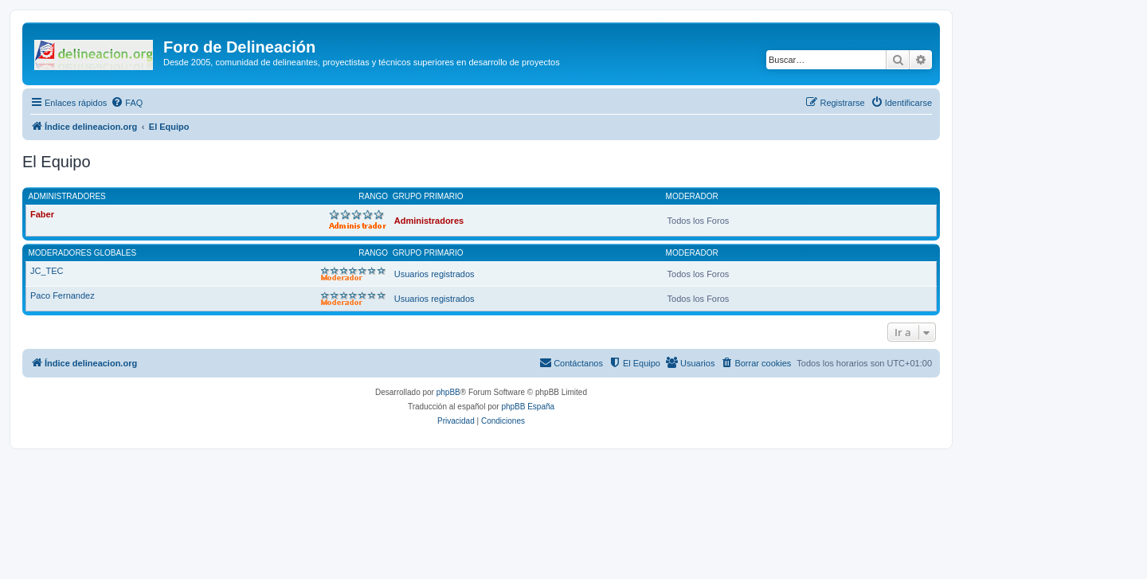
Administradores (67, 196)
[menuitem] (127, 102)
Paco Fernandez (62, 295)
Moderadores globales (83, 252)
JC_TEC (47, 271)
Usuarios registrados (434, 274)
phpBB (448, 392)
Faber (42, 214)
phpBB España (527, 406)
